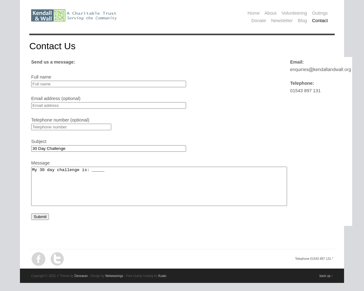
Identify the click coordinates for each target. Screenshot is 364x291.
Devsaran (81, 283)
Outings (320, 13)
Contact (320, 20)
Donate (258, 20)
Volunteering (294, 13)
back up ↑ (326, 283)
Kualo (162, 283)
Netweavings (114, 283)
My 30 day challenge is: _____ (174, 190)
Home (253, 13)
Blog (302, 20)
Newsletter (282, 20)
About (270, 13)
